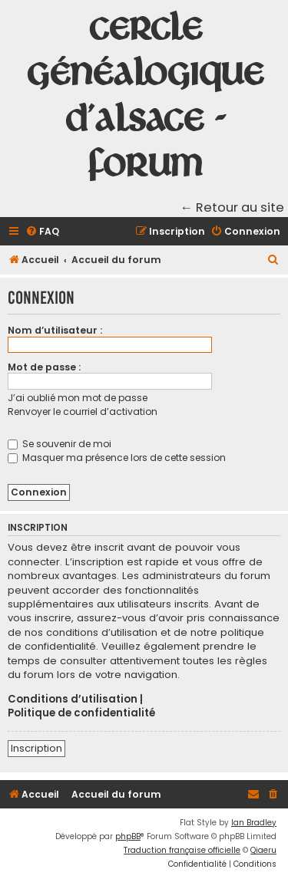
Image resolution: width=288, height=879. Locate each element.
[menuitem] (42, 232)
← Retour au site (232, 207)
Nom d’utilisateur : (55, 330)
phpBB (128, 836)
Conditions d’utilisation (72, 699)
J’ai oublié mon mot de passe (77, 397)
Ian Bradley (253, 822)
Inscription (36, 748)
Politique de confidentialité (81, 713)
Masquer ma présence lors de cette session (117, 457)
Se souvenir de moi (59, 443)
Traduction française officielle (182, 850)
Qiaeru (263, 850)
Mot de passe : (44, 367)
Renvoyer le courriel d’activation (82, 411)
